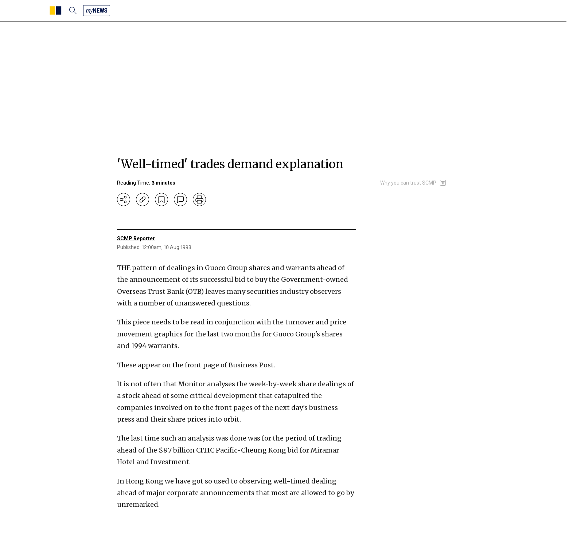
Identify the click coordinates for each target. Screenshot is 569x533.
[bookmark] (161, 199)
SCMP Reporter (136, 238)
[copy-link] (142, 199)
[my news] (96, 10)
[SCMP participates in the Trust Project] (413, 183)
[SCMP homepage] (55, 10)
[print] (199, 199)
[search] (73, 10)
